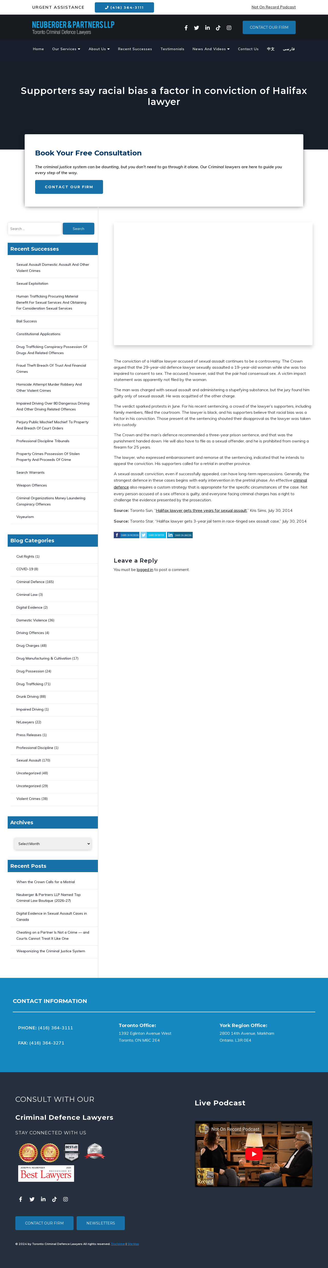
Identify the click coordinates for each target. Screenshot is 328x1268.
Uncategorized (28, 773)
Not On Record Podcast (274, 7)
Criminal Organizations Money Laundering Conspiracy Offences (50, 501)
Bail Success (26, 321)
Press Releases (29, 735)
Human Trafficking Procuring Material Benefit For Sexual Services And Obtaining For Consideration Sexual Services (51, 302)
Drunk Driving (27, 696)
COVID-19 (24, 569)
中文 (271, 49)
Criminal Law (27, 594)
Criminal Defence (30, 581)
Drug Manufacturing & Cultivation (43, 658)
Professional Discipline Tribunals (42, 441)
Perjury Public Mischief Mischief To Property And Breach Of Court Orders (52, 425)
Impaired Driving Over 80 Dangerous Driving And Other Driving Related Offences (52, 406)
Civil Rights (25, 556)
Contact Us (248, 49)
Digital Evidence (29, 607)
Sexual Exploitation (32, 283)
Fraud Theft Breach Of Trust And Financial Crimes (51, 368)
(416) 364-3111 (124, 7)
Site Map (133, 1244)
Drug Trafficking (29, 684)
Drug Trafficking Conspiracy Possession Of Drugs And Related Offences (51, 349)
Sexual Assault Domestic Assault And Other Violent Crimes (52, 267)
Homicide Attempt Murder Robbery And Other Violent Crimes (49, 387)
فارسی (289, 49)
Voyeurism (25, 516)
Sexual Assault (28, 760)
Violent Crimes (28, 798)
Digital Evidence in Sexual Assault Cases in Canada (51, 916)
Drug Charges (27, 645)
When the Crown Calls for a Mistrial (45, 882)
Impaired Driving (30, 709)
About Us (99, 49)
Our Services (66, 49)
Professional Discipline (34, 747)
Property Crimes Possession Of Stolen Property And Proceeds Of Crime (48, 456)
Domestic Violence (31, 620)
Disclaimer (118, 1244)
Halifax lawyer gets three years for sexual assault (201, 510)
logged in (145, 569)
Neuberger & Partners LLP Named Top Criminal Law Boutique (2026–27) (48, 897)
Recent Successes (135, 49)
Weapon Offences (31, 485)
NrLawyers (25, 722)
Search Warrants (30, 472)
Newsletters (100, 1223)
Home (38, 49)
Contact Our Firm (269, 27)
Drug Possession (30, 671)
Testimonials (172, 49)
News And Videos (211, 49)
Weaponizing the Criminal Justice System (50, 951)
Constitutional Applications (38, 334)
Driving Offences (30, 632)
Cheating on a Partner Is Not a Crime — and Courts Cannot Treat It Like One (52, 935)
